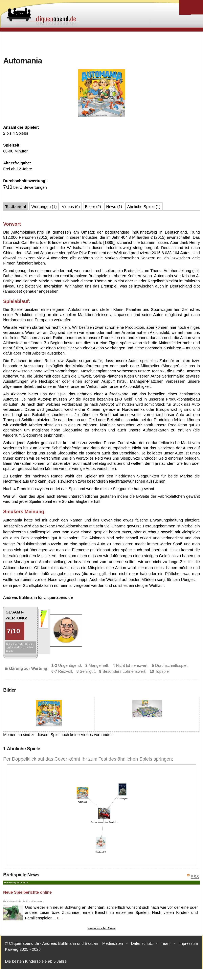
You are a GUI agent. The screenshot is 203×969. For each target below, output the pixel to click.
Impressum (188, 943)
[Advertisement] (101, 43)
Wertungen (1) (43, 206)
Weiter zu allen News (102, 928)
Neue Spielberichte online (27, 892)
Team (165, 943)
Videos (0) (71, 206)
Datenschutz (142, 943)
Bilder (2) (93, 206)
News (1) (114, 206)
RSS (195, 876)
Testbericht (15, 206)
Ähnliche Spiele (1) (144, 206)
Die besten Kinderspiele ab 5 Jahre (36, 961)
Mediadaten (112, 943)
